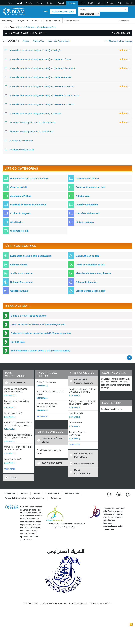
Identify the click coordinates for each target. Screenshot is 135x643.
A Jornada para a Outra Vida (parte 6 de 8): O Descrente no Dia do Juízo (42, 95)
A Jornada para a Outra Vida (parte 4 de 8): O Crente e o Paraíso (38, 77)
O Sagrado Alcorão (86, 282)
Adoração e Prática (20, 196)
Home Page (7, 20)
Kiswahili (128, 3)
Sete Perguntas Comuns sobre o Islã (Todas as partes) (40, 350)
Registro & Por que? (63, 12)
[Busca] (125, 9)
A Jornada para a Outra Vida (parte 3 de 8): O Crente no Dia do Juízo (40, 68)
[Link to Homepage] (13, 11)
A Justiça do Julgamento (19, 140)
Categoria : (11, 40)
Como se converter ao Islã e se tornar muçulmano (38, 324)
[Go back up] (129, 357)
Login (45, 11)
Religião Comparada (87, 204)
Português (72, 3)
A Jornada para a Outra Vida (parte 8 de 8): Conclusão (33, 113)
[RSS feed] (128, 494)
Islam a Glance (53, 20)
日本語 (90, 3)
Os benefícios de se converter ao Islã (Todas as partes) (41, 333)
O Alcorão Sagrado (20, 213)
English (10, 3)
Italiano (100, 3)
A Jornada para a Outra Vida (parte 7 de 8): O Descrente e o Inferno (39, 104)
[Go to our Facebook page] (109, 494)
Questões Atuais (19, 290)
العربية (19, 3)
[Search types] (89, 13)
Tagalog (110, 3)
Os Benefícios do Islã (87, 178)
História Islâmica (85, 222)
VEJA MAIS (9, 469)
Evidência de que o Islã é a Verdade (29, 178)
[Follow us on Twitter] (119, 494)
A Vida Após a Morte (21, 273)
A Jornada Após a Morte (59, 41)
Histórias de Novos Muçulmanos (28, 204)
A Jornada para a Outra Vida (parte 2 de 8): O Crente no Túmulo (38, 59)
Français (40, 3)
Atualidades (16, 222)
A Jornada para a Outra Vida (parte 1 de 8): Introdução (33, 50)
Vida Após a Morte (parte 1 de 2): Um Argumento (30, 122)
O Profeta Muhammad (87, 213)
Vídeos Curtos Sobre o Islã (90, 290)
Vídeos (35, 20)
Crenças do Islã (18, 187)
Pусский (61, 3)
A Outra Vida (29, 27)
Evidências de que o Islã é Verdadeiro (30, 256)
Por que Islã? (18, 342)
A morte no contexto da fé (19, 149)
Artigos (21, 20)
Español (29, 3)
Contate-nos (124, 20)
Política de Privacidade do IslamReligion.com (24, 498)
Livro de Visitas (72, 20)
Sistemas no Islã (19, 230)
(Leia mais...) (9, 395)
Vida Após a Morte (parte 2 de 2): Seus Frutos (29, 131)
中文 (82, 3)
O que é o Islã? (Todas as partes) (28, 315)
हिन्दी (119, 3)
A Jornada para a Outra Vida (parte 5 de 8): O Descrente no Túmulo (39, 86)
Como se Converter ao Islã (90, 187)
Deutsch (50, 3)
